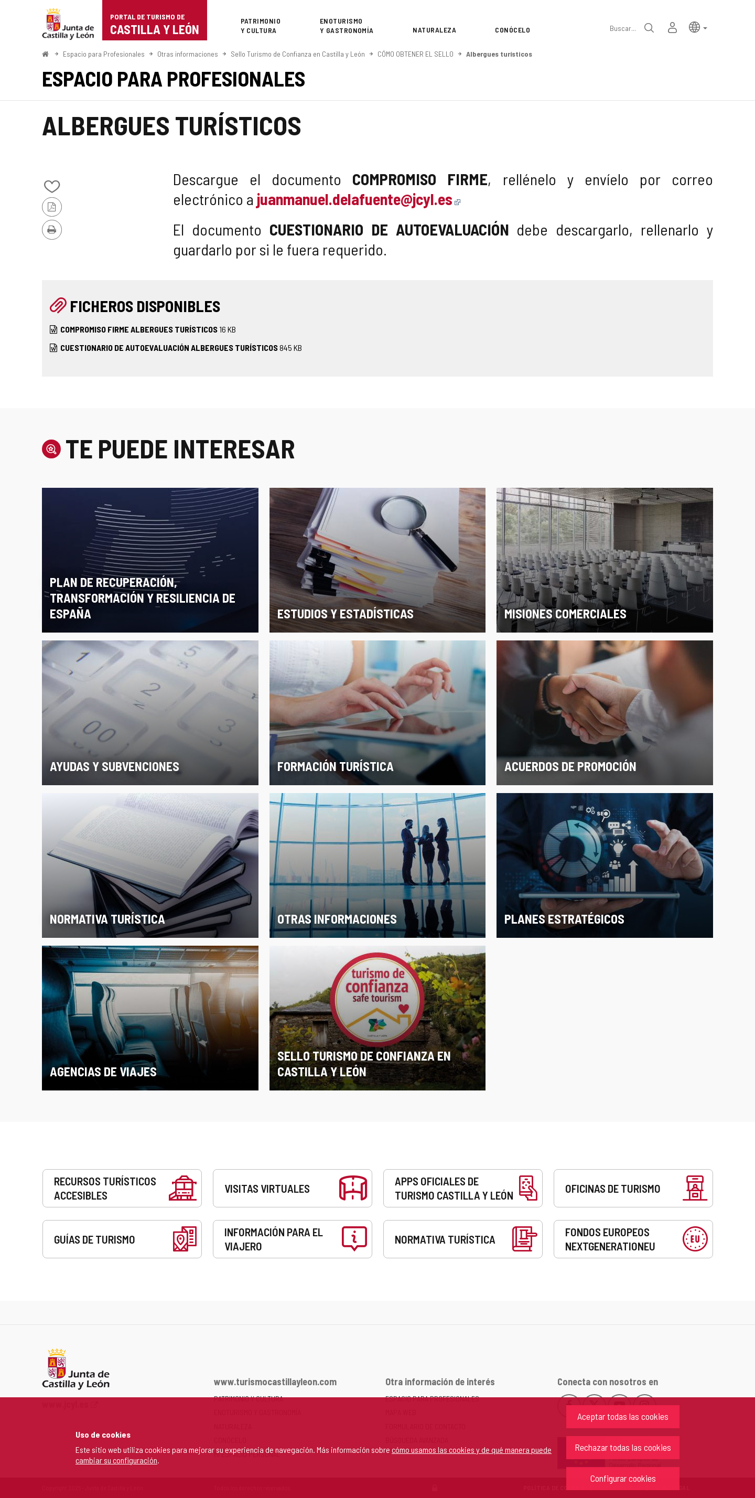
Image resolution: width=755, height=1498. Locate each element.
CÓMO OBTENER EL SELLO (416, 53)
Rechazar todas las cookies (623, 1447)
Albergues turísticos (499, 53)
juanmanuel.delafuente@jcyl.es (359, 198)
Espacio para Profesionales (104, 53)
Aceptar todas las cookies (622, 1416)
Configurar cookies (623, 1478)
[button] (698, 26)
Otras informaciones (187, 53)
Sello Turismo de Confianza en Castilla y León (298, 53)
